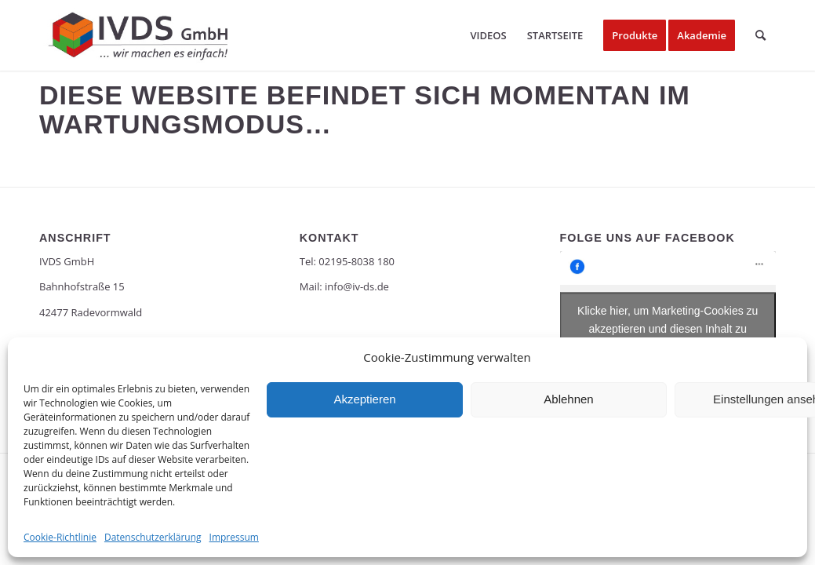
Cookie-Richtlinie (60, 537)
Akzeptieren (364, 399)
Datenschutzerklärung (153, 537)
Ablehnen (568, 399)
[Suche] (760, 35)
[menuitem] (488, 35)
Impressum (234, 537)
